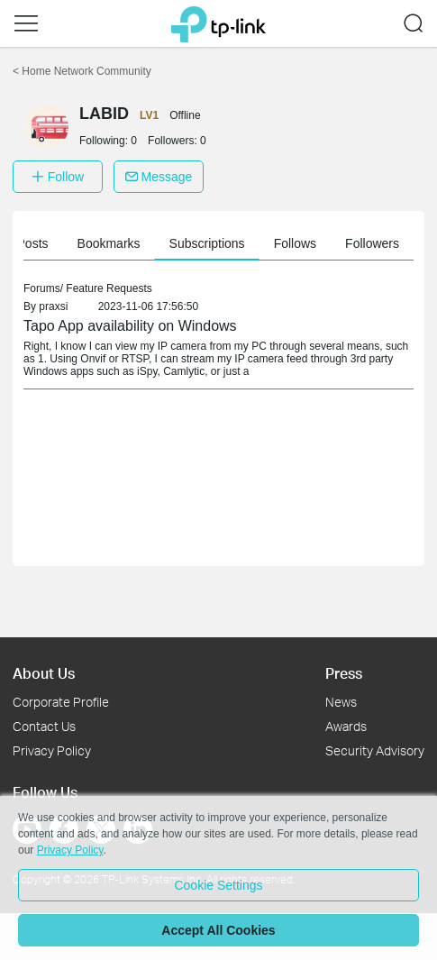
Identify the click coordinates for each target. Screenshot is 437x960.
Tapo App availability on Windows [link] (130, 326)
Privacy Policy (52, 750)
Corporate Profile (61, 701)
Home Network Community (82, 71)
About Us (44, 672)
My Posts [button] (171, 243)
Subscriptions (356, 243)
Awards (346, 726)
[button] (26, 23)
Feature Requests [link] (108, 288)
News (341, 701)
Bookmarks (257, 243)
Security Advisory (374, 750)
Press (343, 672)
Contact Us (44, 726)
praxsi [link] (53, 306)
